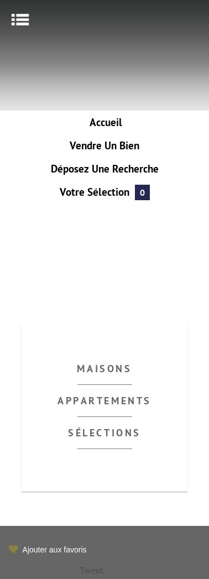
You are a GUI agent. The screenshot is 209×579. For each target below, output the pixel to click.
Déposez (105, 170)
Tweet (91, 571)
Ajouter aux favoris (55, 549)
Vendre (104, 147)
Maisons (104, 369)
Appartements (104, 401)
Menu (20, 19)
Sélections (104, 433)
